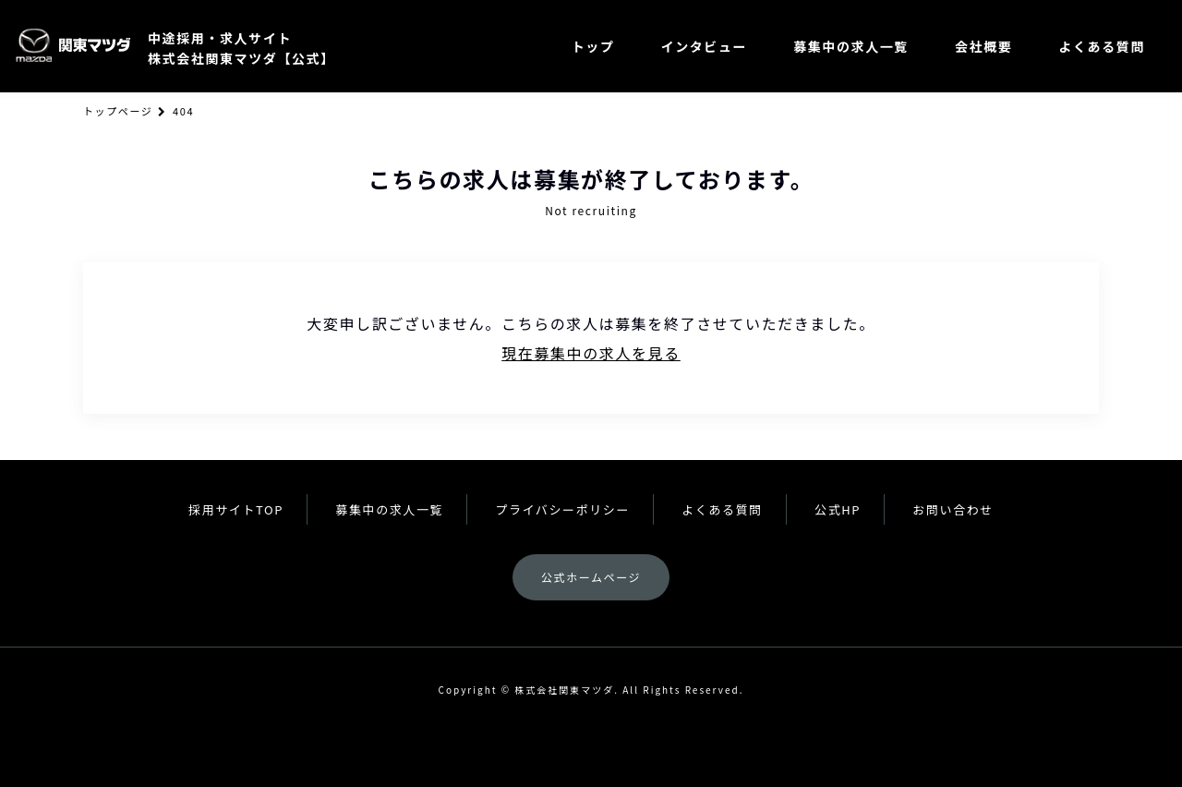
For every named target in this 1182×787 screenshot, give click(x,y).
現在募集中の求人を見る (591, 353)
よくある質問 (1101, 46)
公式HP (837, 509)
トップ (593, 46)
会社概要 (983, 46)
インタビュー (704, 46)
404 (183, 110)
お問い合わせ (953, 509)
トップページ (117, 110)
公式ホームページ (591, 577)
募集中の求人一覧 (851, 46)
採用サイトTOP (235, 509)
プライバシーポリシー (562, 509)
